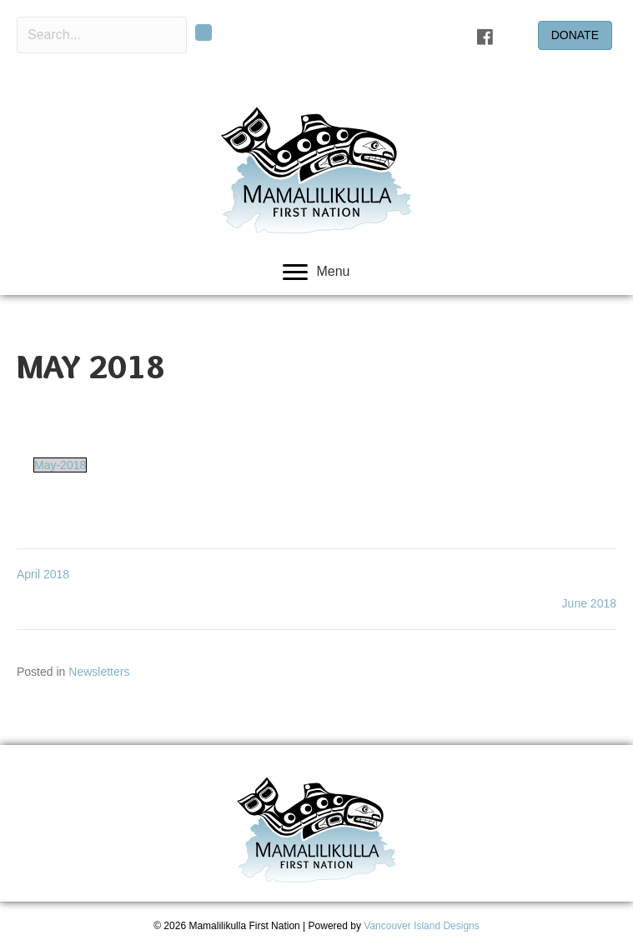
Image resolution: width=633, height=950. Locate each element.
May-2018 (60, 465)
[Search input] (102, 35)
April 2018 (43, 574)
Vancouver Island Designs (422, 926)
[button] (203, 32)
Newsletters (98, 671)
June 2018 (589, 603)
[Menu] (316, 272)
